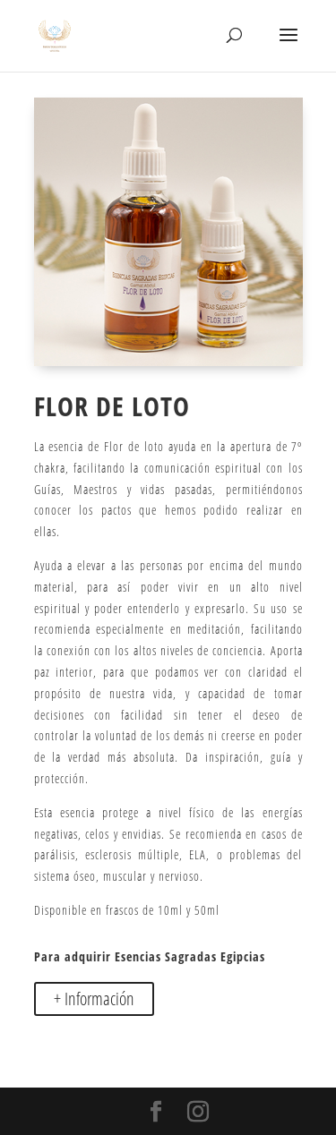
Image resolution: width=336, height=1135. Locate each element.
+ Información (94, 998)
